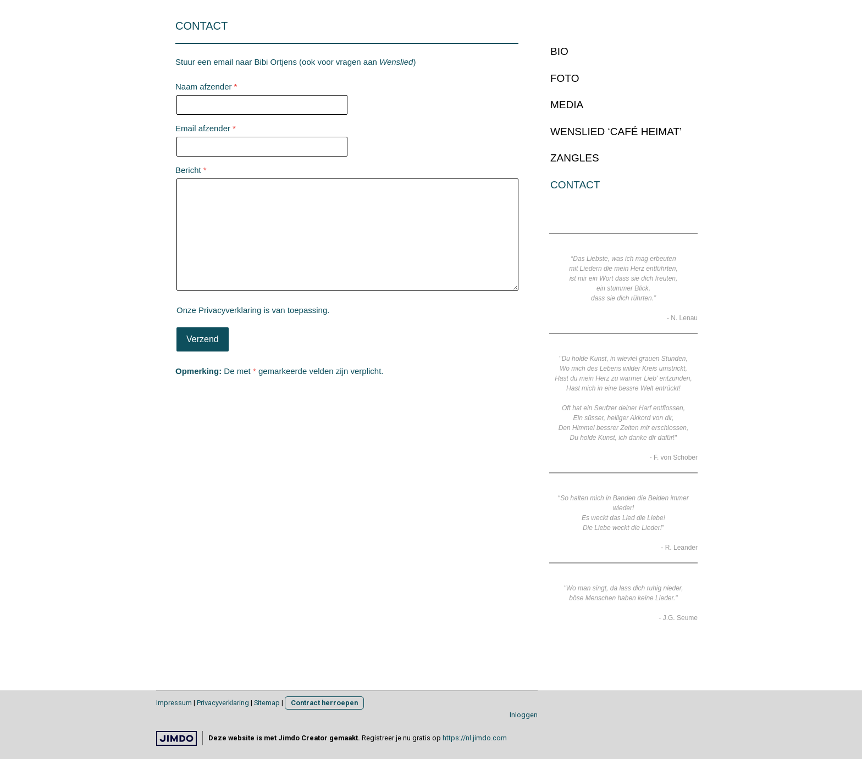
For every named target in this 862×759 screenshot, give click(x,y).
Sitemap (267, 703)
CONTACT (575, 185)
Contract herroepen (324, 703)
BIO (559, 51)
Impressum (174, 703)
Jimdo (176, 738)
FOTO (564, 78)
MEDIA (566, 104)
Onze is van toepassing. (252, 310)
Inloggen (524, 715)
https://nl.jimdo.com (475, 738)
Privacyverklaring (229, 310)
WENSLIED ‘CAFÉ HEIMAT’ (616, 131)
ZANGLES (574, 158)
